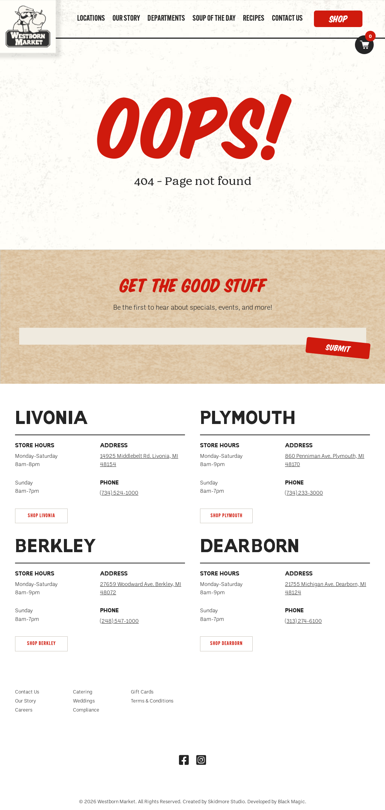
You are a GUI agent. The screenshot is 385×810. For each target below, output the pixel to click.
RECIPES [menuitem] (253, 19)
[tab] (100, 466)
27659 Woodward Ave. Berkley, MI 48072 (140, 588)
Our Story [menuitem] (25, 700)
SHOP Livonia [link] (41, 516)
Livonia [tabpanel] (51, 419)
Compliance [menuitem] (86, 709)
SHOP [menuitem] (338, 18)
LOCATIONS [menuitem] (91, 19)
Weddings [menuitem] (84, 700)
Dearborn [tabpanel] (249, 547)
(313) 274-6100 (303, 620)
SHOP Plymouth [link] (227, 516)
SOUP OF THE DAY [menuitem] (213, 19)
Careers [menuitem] (23, 709)
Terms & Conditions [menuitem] (152, 700)
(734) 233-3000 (304, 492)
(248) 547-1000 (119, 620)
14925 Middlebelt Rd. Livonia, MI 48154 (139, 460)
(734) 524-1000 (119, 492)
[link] (364, 44)
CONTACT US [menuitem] (287, 19)
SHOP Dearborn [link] (226, 643)
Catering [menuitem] (82, 691)
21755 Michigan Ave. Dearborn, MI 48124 (325, 588)
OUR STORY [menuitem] (126, 19)
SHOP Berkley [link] (41, 643)
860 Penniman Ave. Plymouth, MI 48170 (324, 460)
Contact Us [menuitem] (27, 691)
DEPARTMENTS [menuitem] (166, 19)
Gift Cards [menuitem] (142, 691)
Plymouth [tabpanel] (248, 419)
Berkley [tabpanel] (56, 547)
